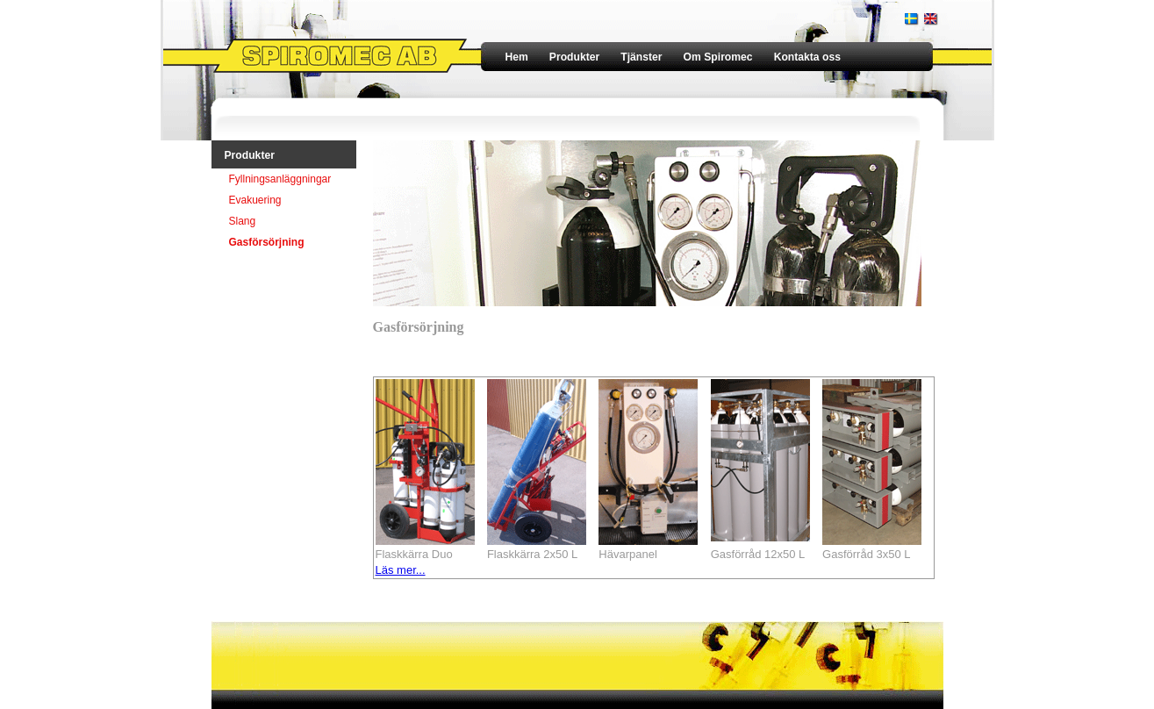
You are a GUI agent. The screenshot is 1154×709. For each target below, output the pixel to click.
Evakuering (255, 200)
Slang (242, 221)
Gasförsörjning (267, 242)
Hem (516, 57)
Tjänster (641, 57)
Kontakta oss (807, 57)
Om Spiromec (718, 57)
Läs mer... (401, 570)
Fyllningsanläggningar (280, 179)
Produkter (574, 57)
